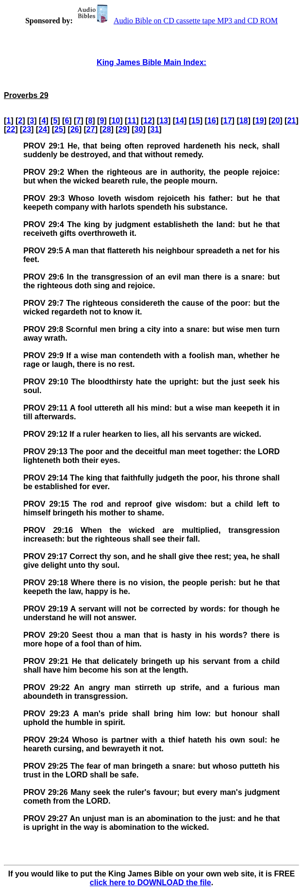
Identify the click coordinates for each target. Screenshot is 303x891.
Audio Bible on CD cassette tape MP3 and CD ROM (176, 20)
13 (163, 120)
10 (115, 120)
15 (195, 120)
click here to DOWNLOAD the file (150, 882)
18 (243, 120)
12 (147, 120)
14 (179, 120)
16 (211, 120)
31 (154, 129)
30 (139, 129)
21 (291, 120)
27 (90, 129)
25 (58, 129)
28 (106, 129)
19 (259, 120)
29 (122, 129)
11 (131, 120)
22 (10, 129)
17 (227, 120)
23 (26, 129)
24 (42, 129)
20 (275, 120)
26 (74, 129)
